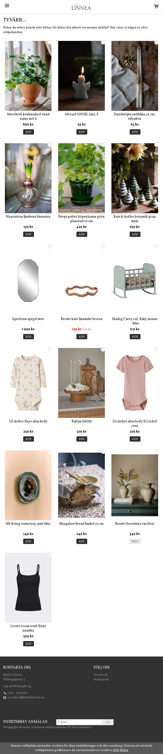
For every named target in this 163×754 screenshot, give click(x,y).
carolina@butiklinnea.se (25, 697)
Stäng (124, 750)
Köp (28, 132)
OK (108, 722)
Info (134, 542)
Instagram (101, 679)
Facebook (101, 675)
